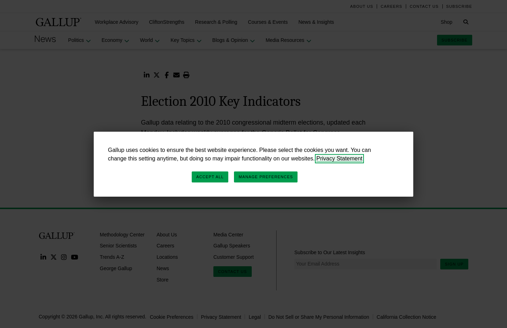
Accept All (210, 177)
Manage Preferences (266, 177)
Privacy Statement (339, 158)
